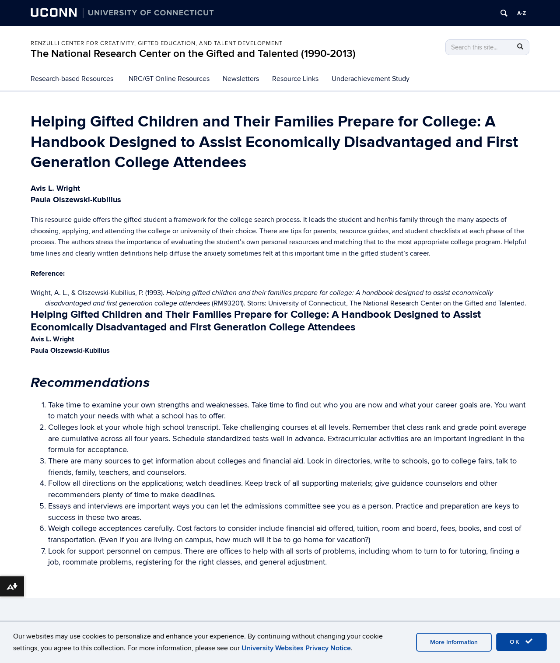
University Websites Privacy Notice (296, 648)
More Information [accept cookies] (454, 642)
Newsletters (241, 78)
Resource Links (295, 78)
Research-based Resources (72, 78)
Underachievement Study (371, 78)
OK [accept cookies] (521, 641)
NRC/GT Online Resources (169, 78)
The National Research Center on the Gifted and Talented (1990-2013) (193, 53)
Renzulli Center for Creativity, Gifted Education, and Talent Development (157, 43)
